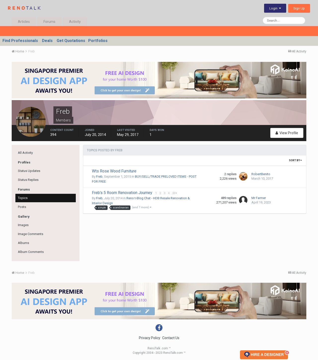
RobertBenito (260, 174)
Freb (99, 176)
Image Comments (30, 234)
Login (275, 8)
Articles (24, 22)
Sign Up (299, 8)
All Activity (25, 153)
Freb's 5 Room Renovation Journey (122, 192)
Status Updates (29, 171)
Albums (23, 243)
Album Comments (31, 252)
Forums (49, 22)
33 (174, 193)
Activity (75, 22)
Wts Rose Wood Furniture (114, 171)
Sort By (295, 160)
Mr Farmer (258, 198)
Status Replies (28, 180)
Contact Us (170, 338)
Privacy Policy (149, 338)
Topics (23, 198)
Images (23, 225)
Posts (22, 207)
